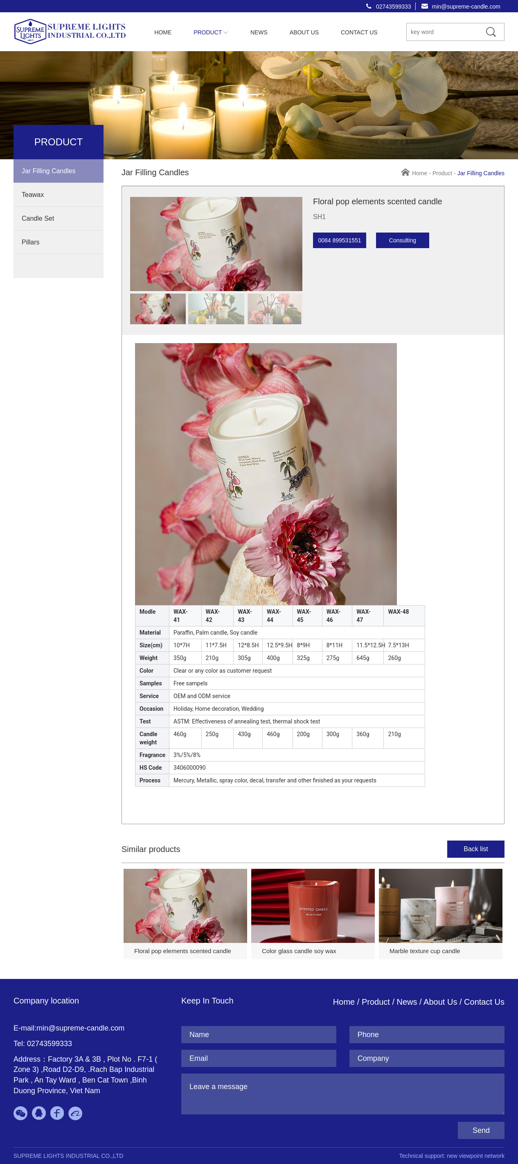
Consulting (402, 240)
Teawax (33, 194)
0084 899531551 (339, 240)
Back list (476, 848)
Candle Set (38, 218)
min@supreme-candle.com (466, 6)
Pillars (31, 242)
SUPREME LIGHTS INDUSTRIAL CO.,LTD (68, 1156)
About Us (440, 1001)
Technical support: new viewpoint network (451, 1156)
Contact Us (484, 1001)
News (408, 1001)
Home (419, 173)
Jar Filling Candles (49, 170)
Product (442, 173)
